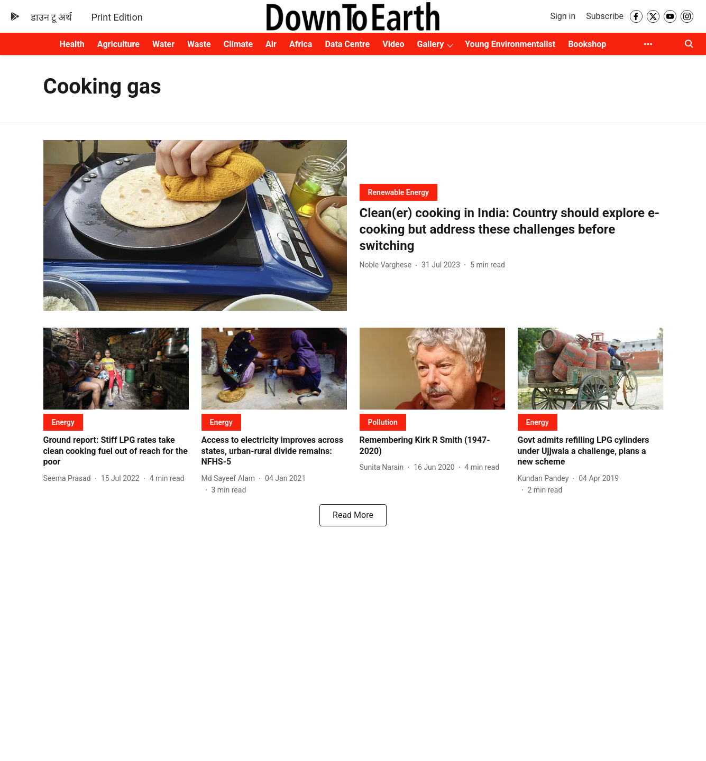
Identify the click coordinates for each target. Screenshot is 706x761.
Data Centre (347, 44)
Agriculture (118, 44)
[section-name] (399, 192)
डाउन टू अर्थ (51, 17)
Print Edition (116, 17)
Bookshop (587, 44)
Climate (238, 44)
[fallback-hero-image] (195, 225)
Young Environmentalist (510, 44)
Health (72, 44)
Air (271, 44)
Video (393, 44)
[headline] (511, 230)
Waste (199, 44)
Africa (300, 44)
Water (163, 44)
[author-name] (388, 265)
